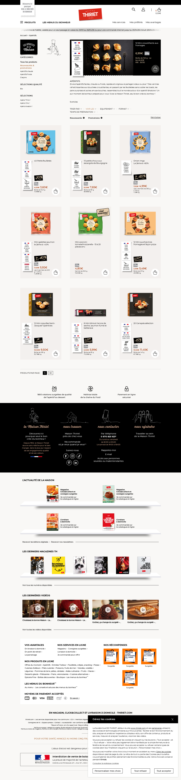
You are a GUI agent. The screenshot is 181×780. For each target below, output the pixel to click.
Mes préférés (136, 22)
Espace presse (47, 723)
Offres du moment (33, 665)
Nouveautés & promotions (27, 66)
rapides (109, 84)
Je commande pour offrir (69, 655)
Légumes (29, 671)
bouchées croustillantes (98, 87)
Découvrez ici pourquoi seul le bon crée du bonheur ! (36, 436)
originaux (119, 84)
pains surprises (76, 90)
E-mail (108, 454)
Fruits (83, 671)
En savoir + (75, 698)
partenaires (157, 728)
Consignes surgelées (77, 649)
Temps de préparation (81, 112)
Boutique (61, 677)
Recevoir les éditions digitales (35, 542)
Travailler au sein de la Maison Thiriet (144, 435)
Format (123, 109)
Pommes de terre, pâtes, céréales (49, 671)
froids (102, 84)
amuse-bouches (99, 90)
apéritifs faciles (83, 84)
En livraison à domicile (34, 649)
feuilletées (130, 87)
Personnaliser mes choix (108, 771)
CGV (72, 719)
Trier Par (75, 109)
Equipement (106, 109)
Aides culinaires (72, 671)
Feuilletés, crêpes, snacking (80, 665)
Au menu (29, 687)
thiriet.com (30, 719)
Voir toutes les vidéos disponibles (36, 630)
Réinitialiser (156, 117)
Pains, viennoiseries (59, 674)
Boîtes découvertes (46, 677)
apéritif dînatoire (148, 90)
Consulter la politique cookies (106, 763)
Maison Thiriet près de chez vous (72, 435)
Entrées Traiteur (59, 665)
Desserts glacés (31, 674)
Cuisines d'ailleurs (32, 668)
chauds (94, 84)
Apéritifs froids (26, 74)
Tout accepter (164, 771)
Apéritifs (32, 35)
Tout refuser (140, 771)
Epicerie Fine (30, 677)
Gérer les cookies (163, 752)
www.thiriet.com (138, 728)
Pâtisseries (45, 674)
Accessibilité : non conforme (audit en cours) (79, 723)
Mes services (118, 22)
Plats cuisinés (48, 668)
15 (45, 373)
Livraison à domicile (66, 652)
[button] (143, 10)
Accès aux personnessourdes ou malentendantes (109, 459)
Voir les (90, 109)
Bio (21, 89)
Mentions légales (81, 719)
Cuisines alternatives (79, 674)
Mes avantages (153, 22)
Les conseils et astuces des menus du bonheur (56, 687)
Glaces (91, 671)
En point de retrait (33, 652)
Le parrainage (31, 655)
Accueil (23, 35)
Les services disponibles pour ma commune (52, 719)
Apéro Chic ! (25, 103)
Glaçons (23, 77)
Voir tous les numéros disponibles (37, 585)
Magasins (62, 649)
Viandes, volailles (85, 668)
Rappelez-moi (108, 450)
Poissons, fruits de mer (66, 668)
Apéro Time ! (25, 100)
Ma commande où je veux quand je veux (72, 443)
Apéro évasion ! (26, 106)
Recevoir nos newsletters (62, 542)
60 (51, 373)
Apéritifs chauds (26, 71)
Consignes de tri (34, 723)
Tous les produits (28, 62)
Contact (57, 723)
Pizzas (96, 665)
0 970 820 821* (108, 436)
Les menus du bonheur (56, 22)
